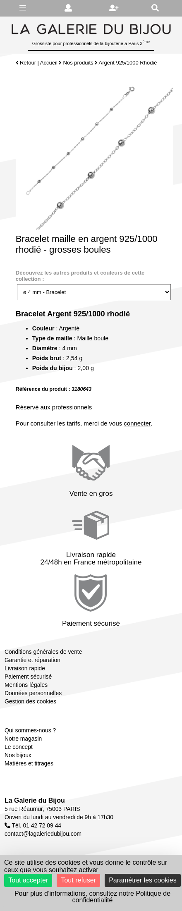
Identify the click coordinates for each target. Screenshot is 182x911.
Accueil (48, 63)
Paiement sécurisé (28, 676)
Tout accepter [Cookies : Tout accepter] (28, 880)
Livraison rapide (25, 668)
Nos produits (78, 63)
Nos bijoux (18, 755)
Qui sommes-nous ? (30, 730)
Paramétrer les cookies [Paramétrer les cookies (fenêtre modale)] (143, 880)
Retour (26, 63)
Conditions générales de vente (43, 651)
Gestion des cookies (30, 701)
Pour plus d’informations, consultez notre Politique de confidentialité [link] (92, 897)
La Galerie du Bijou (35, 800)
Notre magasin (23, 738)
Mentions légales (26, 684)
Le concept (19, 747)
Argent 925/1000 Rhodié (128, 63)
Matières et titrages (29, 763)
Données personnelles (33, 693)
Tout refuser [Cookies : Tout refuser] (78, 880)
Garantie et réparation (32, 660)
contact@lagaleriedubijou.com (43, 833)
